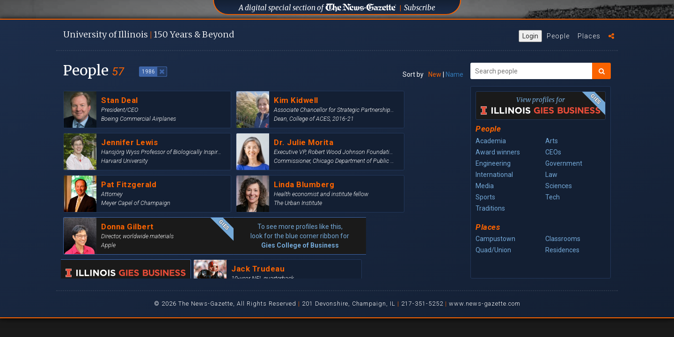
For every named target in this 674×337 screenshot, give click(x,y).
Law (551, 174)
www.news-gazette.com (484, 303)
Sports (485, 197)
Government (563, 163)
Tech (552, 197)
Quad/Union (493, 250)
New (434, 74)
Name (454, 74)
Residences (562, 250)
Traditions (490, 208)
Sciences (558, 186)
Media (485, 186)
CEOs (553, 152)
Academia (491, 141)
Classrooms (562, 238)
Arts (551, 141)
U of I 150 (148, 34)
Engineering (493, 163)
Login (530, 36)
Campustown (495, 238)
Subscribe (419, 7)
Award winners (498, 152)
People (558, 36)
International (494, 174)
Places (589, 36)
